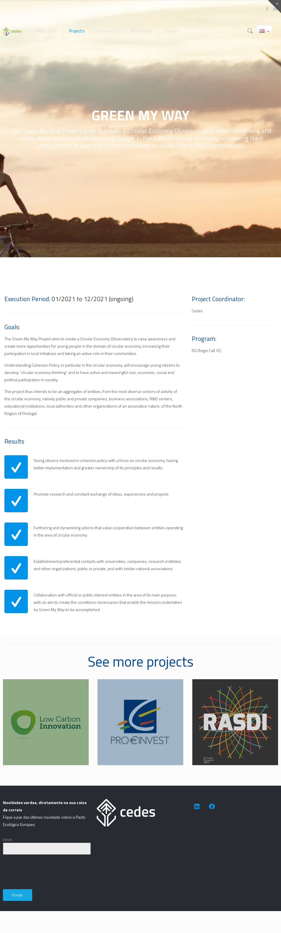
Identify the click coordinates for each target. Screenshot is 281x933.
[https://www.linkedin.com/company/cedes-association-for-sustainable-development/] (196, 806)
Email (7, 839)
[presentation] (47, 871)
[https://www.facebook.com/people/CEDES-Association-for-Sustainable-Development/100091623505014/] (212, 806)
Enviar (17, 895)
